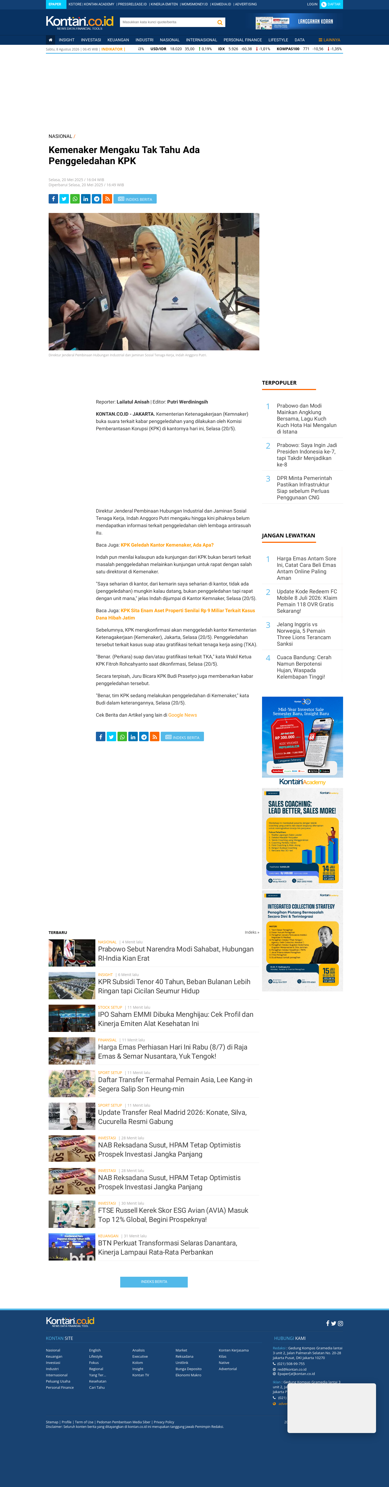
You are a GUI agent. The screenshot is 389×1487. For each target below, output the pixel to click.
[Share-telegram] (96, 199)
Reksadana (184, 1356)
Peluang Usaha (58, 1381)
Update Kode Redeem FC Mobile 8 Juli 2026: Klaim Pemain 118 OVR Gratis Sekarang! (307, 601)
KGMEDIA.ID (221, 4)
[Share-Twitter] (64, 199)
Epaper (55, 4)
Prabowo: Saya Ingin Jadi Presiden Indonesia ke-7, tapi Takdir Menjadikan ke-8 (307, 455)
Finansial (107, 1039)
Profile (67, 1422)
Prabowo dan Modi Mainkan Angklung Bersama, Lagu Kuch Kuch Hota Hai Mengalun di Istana (307, 418)
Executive (140, 1356)
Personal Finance (243, 40)
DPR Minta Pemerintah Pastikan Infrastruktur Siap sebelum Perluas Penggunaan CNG (304, 488)
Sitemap (52, 1422)
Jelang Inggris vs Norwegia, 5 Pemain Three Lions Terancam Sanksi (304, 634)
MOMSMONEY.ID (195, 4)
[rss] (107, 199)
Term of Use (84, 1422)
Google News (182, 715)
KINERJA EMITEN (164, 4)
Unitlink (182, 1362)
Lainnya (329, 40)
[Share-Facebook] (53, 199)
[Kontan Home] (50, 40)
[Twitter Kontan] (333, 1323)
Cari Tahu (97, 1387)
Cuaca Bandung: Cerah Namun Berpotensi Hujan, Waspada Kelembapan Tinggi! (304, 667)
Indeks (252, 932)
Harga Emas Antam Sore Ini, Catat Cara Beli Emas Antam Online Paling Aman (306, 568)
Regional (96, 1368)
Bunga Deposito (189, 1368)
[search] (167, 22)
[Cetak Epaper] (294, 28)
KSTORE (75, 4)
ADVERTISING (246, 4)
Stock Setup (110, 1007)
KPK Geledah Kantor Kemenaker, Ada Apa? (167, 545)
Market (181, 1350)
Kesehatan (97, 1381)
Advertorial (228, 1368)
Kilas (222, 1356)
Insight (105, 974)
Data (300, 40)
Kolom (137, 1362)
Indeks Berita (154, 1281)
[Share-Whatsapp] (75, 199)
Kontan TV (140, 1375)
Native (224, 1362)
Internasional (201, 40)
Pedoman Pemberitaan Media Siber (123, 1422)
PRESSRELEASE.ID (132, 4)
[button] (219, 22)
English (95, 1350)
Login (312, 4)
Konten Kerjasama (234, 1350)
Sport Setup (110, 1072)
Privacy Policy (164, 1422)
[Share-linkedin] (85, 199)
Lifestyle (278, 40)
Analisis (138, 1350)
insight (67, 40)
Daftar (334, 4)
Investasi (91, 40)
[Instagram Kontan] (340, 1323)
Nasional (170, 40)
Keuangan (118, 40)
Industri (144, 40)
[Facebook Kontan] (328, 1323)
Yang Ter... (97, 1375)
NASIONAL (60, 136)
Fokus (94, 1362)
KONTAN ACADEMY (99, 4)
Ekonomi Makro (188, 1375)
